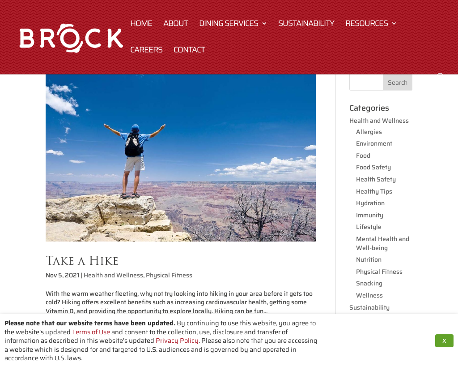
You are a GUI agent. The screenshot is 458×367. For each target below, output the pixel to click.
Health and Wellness (113, 275)
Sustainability (306, 25)
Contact (189, 51)
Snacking (369, 283)
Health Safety (376, 179)
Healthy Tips (374, 191)
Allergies (369, 132)
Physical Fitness (169, 275)
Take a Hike (82, 260)
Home (141, 25)
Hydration (370, 203)
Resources (366, 25)
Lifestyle (369, 227)
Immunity (369, 215)
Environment (374, 143)
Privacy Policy (177, 340)
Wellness (369, 295)
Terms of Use (91, 332)
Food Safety (373, 167)
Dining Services (228, 25)
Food (363, 155)
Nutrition (369, 259)
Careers (146, 51)
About (175, 25)
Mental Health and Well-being (382, 243)
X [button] (444, 340)
